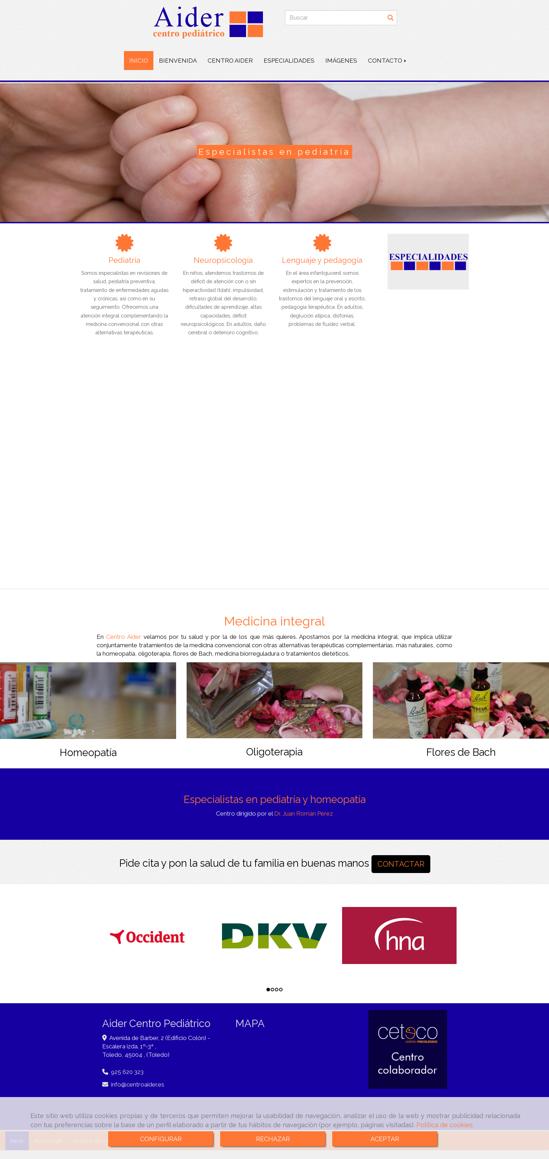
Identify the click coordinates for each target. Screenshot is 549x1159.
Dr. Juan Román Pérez (303, 813)
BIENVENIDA (178, 60)
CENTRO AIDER (230, 60)
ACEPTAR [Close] (384, 1139)
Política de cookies (444, 1125)
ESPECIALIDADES (289, 60)
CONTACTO (387, 60)
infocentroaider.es (137, 1084)
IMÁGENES (341, 60)
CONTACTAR (400, 863)
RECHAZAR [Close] (273, 1139)
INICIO (138, 60)
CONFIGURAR (161, 1139)
